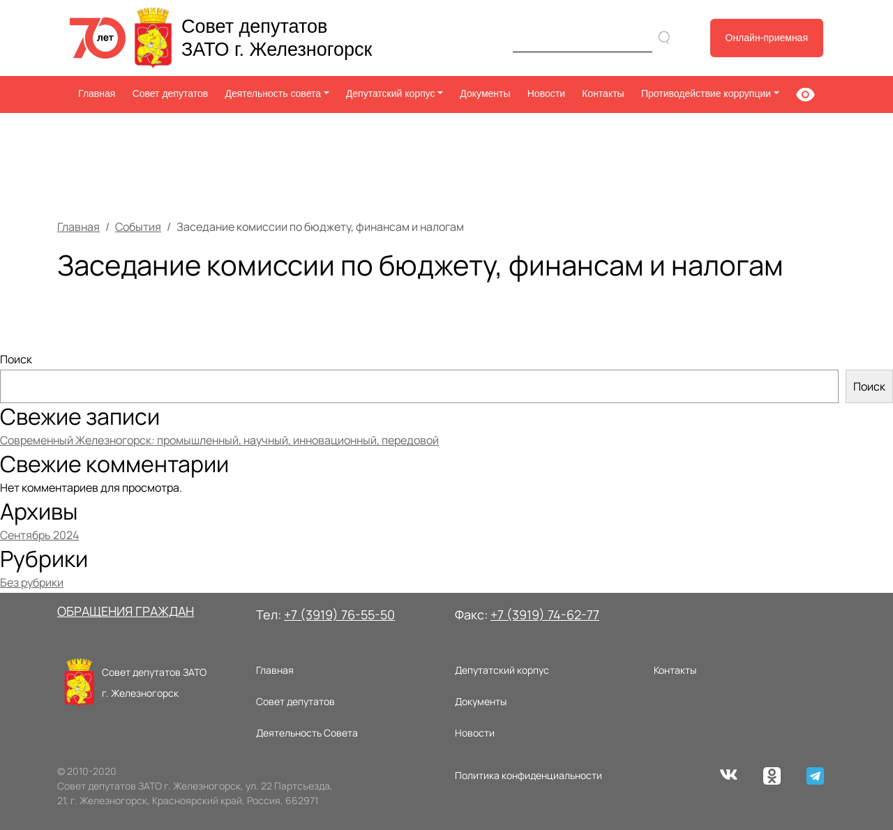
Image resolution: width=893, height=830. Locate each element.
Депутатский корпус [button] (390, 93)
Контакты (603, 93)
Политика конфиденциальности (528, 775)
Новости (546, 93)
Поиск (16, 359)
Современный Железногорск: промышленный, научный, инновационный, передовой (219, 440)
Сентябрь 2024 (39, 535)
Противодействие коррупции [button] (706, 93)
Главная (96, 93)
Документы (485, 93)
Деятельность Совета (307, 732)
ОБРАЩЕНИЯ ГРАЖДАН (125, 611)
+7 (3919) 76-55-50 (339, 614)
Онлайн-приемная (767, 37)
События (138, 226)
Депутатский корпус (502, 670)
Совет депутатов (171, 93)
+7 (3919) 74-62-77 (544, 614)
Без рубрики (31, 582)
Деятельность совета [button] (273, 93)
